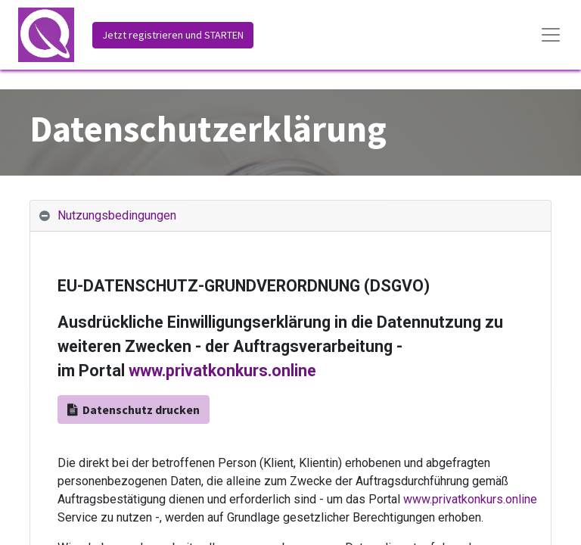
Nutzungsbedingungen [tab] (116, 215)
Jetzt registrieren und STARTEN (173, 35)
